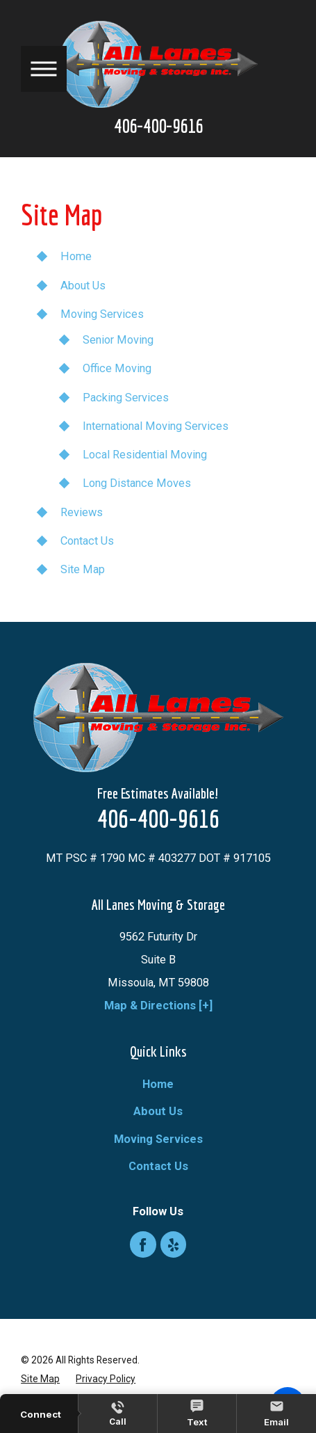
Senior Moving (118, 339)
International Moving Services (155, 426)
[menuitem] (158, 1084)
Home (76, 256)
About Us (83, 285)
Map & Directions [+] (158, 1005)
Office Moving (117, 368)
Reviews (81, 512)
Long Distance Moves (137, 483)
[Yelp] (173, 1244)
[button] (44, 69)
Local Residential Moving (145, 454)
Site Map (82, 569)
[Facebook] (143, 1244)
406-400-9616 (158, 126)
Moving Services (102, 314)
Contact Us (87, 540)
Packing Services (126, 397)
